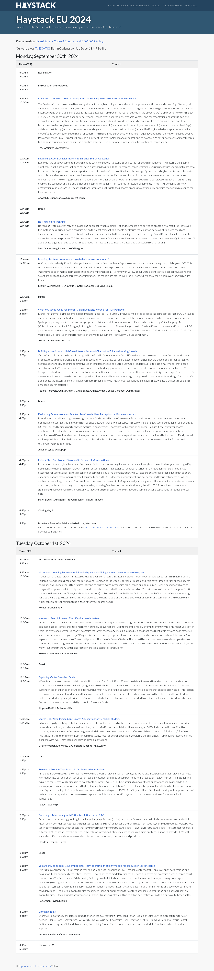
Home (110, 5)
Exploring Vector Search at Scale (57, 677)
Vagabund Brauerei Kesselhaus (102, 527)
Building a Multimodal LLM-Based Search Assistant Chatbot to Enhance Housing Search (87, 351)
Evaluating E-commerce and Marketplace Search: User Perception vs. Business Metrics (87, 414)
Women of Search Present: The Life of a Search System (69, 618)
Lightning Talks (47, 911)
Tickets (155, 5)
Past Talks (191, 5)
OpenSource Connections (35, 966)
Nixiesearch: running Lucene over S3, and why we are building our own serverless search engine (91, 572)
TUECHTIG (42, 48)
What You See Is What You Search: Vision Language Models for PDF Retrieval (81, 309)
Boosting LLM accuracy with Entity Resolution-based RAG (71, 815)
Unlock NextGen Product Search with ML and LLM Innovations (73, 460)
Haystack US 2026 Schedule (133, 5)
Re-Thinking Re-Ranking (52, 221)
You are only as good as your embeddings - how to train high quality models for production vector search (97, 865)
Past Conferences (173, 5)
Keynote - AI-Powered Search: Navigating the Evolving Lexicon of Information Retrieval (87, 98)
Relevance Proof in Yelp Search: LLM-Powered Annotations (72, 769)
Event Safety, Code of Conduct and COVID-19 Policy (69, 41)
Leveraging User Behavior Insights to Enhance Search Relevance (73, 158)
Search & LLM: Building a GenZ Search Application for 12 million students (80, 718)
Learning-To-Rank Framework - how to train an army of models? (74, 259)
